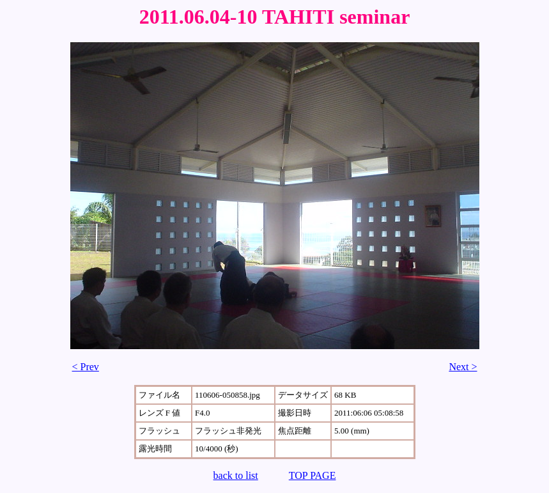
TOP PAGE (312, 475)
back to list (235, 475)
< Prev (85, 366)
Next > (463, 366)
